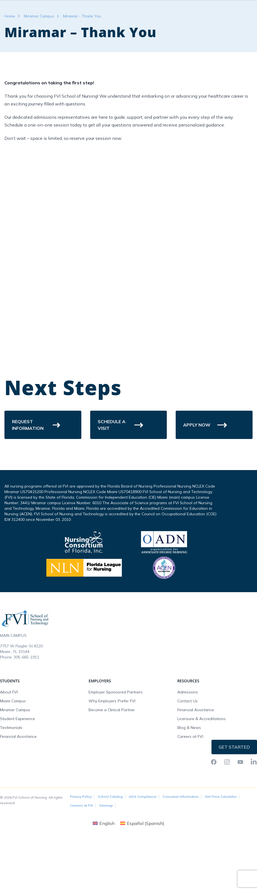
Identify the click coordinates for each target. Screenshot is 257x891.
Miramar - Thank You (82, 61)
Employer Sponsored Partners (116, 737)
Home (9, 61)
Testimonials (11, 773)
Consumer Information (181, 842)
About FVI (9, 737)
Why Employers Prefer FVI (112, 746)
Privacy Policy (81, 842)
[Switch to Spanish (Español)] (142, 869)
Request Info (234, 18)
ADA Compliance (143, 842)
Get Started (234, 792)
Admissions (187, 737)
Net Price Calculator (221, 842)
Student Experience (17, 764)
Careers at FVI (190, 781)
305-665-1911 (26, 702)
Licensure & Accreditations (201, 764)
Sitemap (106, 851)
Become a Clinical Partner (112, 755)
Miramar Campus (39, 61)
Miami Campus (13, 746)
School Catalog (110, 842)
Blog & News (189, 773)
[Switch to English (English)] (103, 869)
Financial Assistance (18, 781)
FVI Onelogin (203, 18)
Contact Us (187, 746)
